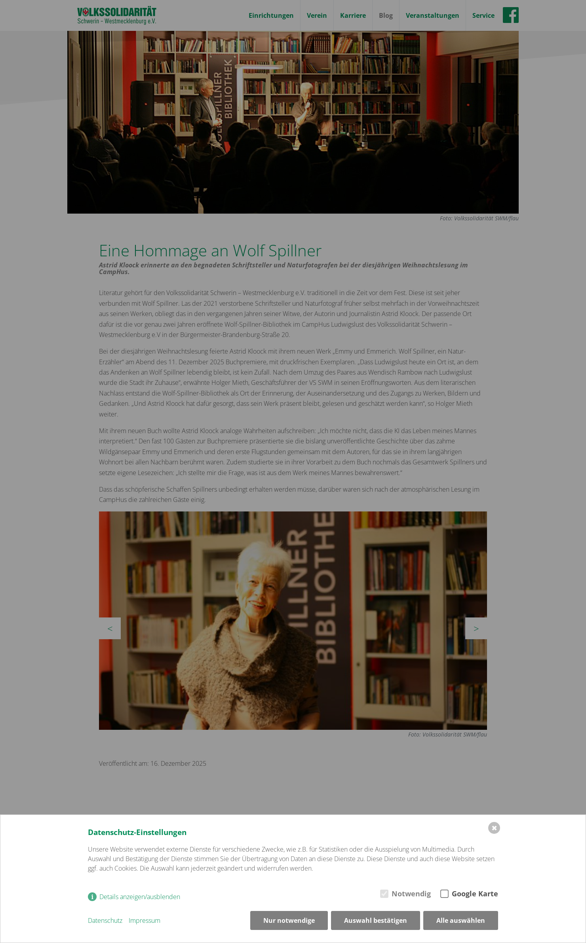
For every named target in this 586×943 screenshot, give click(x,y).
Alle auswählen (460, 920)
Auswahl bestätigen (375, 920)
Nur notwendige (289, 920)
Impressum (144, 920)
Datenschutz (105, 920)
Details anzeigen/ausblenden (139, 896)
